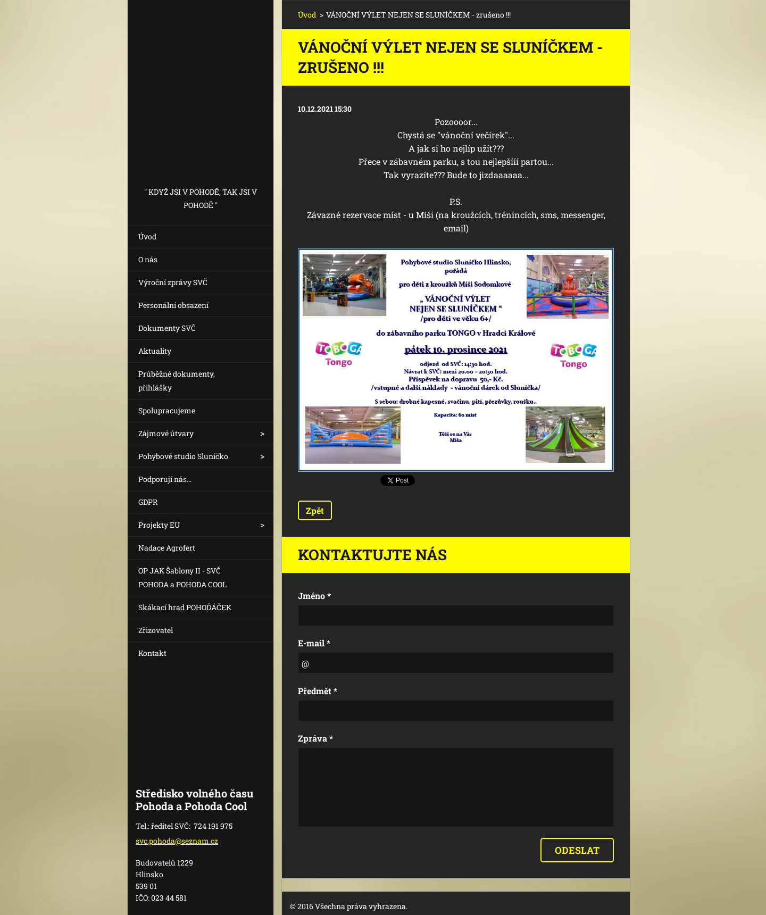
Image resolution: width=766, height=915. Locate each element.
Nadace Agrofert (166, 548)
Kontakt (152, 653)
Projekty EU (159, 525)
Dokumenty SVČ (167, 328)
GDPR (147, 502)
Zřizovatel (155, 630)
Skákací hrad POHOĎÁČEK (184, 607)
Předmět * (317, 690)
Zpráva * (315, 738)
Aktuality (154, 351)
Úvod (147, 236)
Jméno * (314, 595)
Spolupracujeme (166, 410)
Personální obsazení (173, 305)
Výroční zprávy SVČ (172, 282)
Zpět (315, 510)
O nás (147, 259)
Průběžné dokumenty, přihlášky (176, 381)
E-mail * (314, 642)
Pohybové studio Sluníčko (183, 456)
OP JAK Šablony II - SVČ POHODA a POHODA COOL (182, 577)
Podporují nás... (165, 479)
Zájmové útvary (166, 433)
